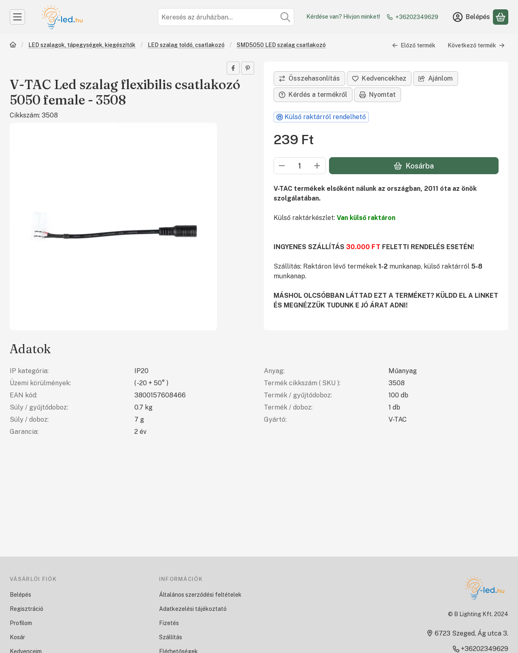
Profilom (21, 623)
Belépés (20, 594)
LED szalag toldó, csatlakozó (186, 45)
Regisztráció (26, 609)
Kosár (17, 637)
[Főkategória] (13, 45)
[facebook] (233, 68)
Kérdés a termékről (313, 94)
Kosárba (414, 166)
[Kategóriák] (17, 17)
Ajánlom (435, 78)
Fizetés (169, 623)
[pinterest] (247, 68)
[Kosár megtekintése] (500, 17)
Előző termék (413, 45)
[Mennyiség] (299, 165)
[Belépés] (471, 17)
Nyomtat (377, 94)
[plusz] (317, 165)
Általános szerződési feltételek (200, 594)
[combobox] (226, 17)
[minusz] (282, 165)
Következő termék (476, 45)
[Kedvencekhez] (379, 78)
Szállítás (170, 637)
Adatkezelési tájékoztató (193, 609)
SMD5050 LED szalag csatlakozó (281, 45)
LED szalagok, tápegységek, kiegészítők (82, 45)
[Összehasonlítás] (309, 78)
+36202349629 (416, 17)
